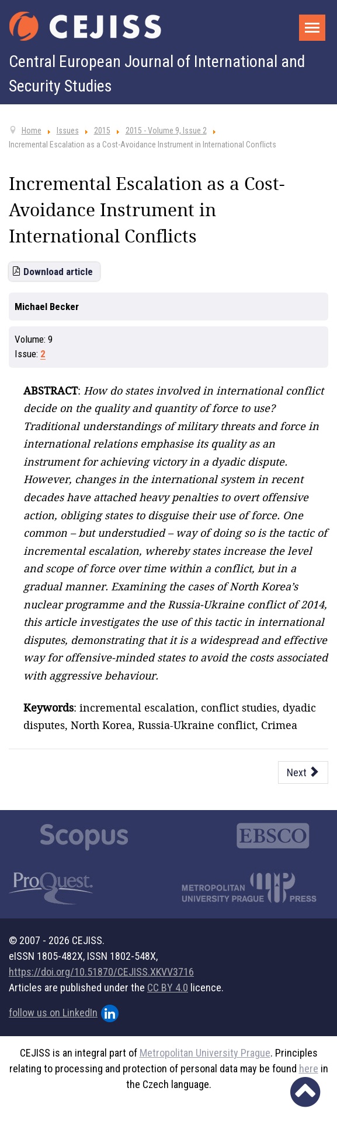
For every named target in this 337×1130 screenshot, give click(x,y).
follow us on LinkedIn (64, 1013)
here (308, 1068)
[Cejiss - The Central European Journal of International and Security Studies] (85, 26)
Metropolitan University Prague (205, 1053)
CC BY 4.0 (167, 987)
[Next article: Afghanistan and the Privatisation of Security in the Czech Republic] (303, 772)
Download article (58, 271)
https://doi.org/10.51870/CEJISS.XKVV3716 (101, 972)
